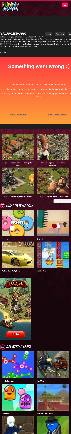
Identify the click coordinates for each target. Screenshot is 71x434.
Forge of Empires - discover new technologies (53, 164)
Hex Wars (40, 381)
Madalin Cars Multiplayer (11, 271)
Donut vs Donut (7, 239)
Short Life (41, 239)
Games (52, 34)
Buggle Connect (8, 381)
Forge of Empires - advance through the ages (18, 164)
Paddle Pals (41, 271)
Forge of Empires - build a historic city (53, 197)
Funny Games (63, 34)
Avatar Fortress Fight (45, 413)
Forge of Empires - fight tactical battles (18, 197)
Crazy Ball (5, 413)
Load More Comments (62, 201)
